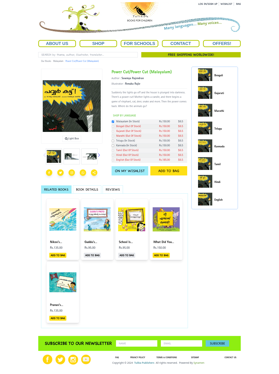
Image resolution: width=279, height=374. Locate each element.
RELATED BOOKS (56, 189)
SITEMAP (195, 358)
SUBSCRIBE (217, 343)
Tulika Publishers (144, 362)
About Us (57, 43)
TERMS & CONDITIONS (166, 358)
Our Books (46, 61)
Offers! (222, 43)
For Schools (139, 43)
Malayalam (58, 61)
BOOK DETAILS (87, 189)
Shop (98, 43)
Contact (180, 43)
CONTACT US (230, 358)
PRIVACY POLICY (137, 358)
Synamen (198, 362)
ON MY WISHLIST (130, 171)
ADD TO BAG (168, 171)
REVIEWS (113, 189)
